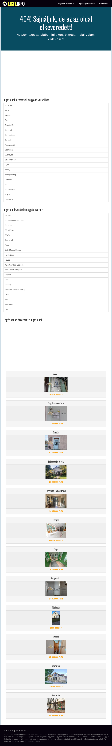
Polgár (7, 195)
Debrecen (9, 150)
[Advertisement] (56, 74)
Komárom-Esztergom (13, 270)
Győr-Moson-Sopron (13, 250)
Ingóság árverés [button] (87, 4)
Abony (7, 170)
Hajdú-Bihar (9, 255)
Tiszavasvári (10, 145)
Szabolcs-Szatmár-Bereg (15, 290)
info (16, 3)
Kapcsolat (21, 730)
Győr (7, 165)
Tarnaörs (8, 180)
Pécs (7, 110)
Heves (7, 260)
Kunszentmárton (11, 190)
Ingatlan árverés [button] (66, 4)
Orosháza (9, 200)
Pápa (7, 185)
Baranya (8, 215)
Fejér (7, 245)
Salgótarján (9, 125)
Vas (6, 299)
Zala (6, 309)
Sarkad (8, 140)
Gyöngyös (9, 155)
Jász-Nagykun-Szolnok (14, 265)
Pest (6, 280)
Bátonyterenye (11, 160)
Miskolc (8, 115)
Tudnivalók (103, 4)
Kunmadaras (10, 135)
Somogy (8, 285)
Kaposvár (9, 130)
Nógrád (8, 275)
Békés (7, 235)
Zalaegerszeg (10, 175)
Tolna (7, 295)
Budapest (9, 105)
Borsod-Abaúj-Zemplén (14, 220)
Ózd (6, 120)
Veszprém (9, 304)
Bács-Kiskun (10, 230)
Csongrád (9, 240)
